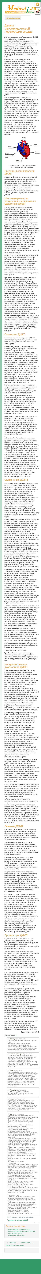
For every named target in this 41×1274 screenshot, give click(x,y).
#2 (8, 1099)
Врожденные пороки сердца (19, 1229)
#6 (8, 1039)
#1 (8, 1114)
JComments (36, 1222)
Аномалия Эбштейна (16, 1235)
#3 (8, 1090)
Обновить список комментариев (20, 1217)
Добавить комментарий (18, 1220)
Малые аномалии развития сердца (21, 1231)
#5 (8, 1054)
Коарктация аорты (15, 1233)
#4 (8, 1070)
